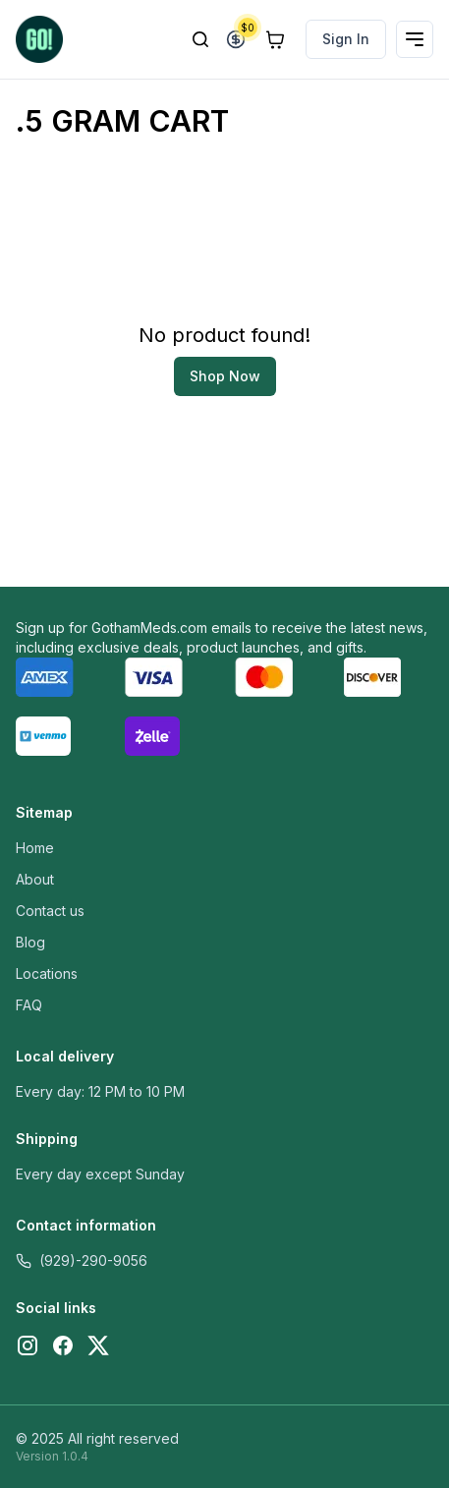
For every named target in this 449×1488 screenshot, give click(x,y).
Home (35, 847)
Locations (47, 973)
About (35, 879)
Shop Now (225, 376)
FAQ (29, 1005)
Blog (30, 942)
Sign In (345, 38)
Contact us (50, 910)
